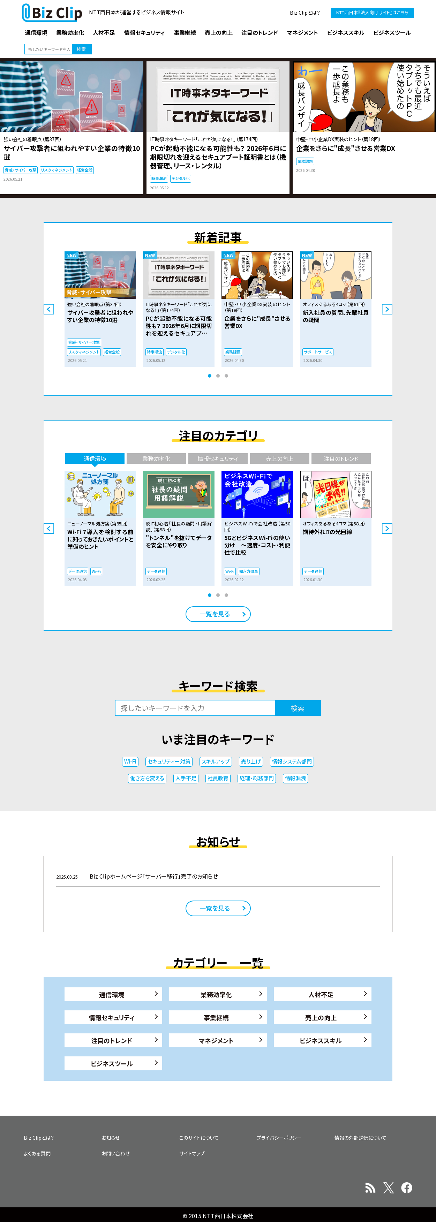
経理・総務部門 (257, 778)
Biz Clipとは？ (305, 12)
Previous (49, 309)
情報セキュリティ (112, 1017)
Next (387, 309)
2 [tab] (218, 376)
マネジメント (216, 1040)
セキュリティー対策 (169, 761)
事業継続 (216, 1017)
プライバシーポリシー (279, 1137)
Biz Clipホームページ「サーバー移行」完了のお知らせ (137, 876)
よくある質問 (37, 1153)
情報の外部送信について (360, 1137)
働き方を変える (147, 778)
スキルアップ (216, 761)
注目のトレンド (111, 1040)
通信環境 (111, 994)
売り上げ (251, 761)
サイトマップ (192, 1153)
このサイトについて (199, 1137)
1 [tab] (209, 376)
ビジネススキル (321, 1040)
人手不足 (185, 778)
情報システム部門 (292, 761)
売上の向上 (321, 1017)
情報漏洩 (295, 778)
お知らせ (111, 1137)
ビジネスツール (112, 1063)
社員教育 (218, 778)
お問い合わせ (116, 1153)
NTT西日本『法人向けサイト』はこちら (372, 12)
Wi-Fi (130, 761)
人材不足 (320, 994)
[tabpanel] (100, 309)
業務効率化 (216, 994)
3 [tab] (226, 376)
